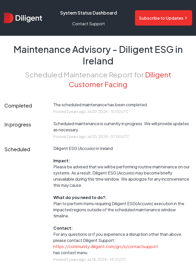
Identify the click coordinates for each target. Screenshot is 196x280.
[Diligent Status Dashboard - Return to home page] (23, 17)
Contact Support (88, 23)
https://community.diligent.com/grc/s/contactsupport (105, 246)
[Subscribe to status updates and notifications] (163, 18)
